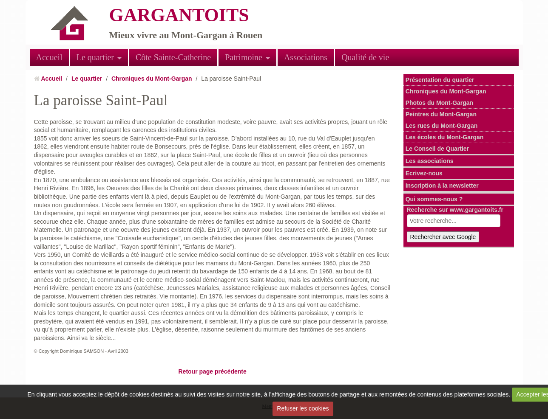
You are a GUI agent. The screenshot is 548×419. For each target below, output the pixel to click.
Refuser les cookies (303, 408)
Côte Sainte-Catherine (173, 57)
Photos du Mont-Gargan (439, 102)
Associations (305, 57)
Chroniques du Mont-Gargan (151, 78)
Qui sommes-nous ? (434, 199)
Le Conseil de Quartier (437, 148)
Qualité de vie (365, 57)
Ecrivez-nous (424, 173)
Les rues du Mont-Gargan (442, 125)
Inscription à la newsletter (442, 185)
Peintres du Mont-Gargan (441, 114)
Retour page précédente (212, 371)
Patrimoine (243, 57)
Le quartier (95, 57)
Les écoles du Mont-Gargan (445, 137)
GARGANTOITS (179, 15)
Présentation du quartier (440, 79)
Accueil (49, 57)
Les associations (430, 160)
